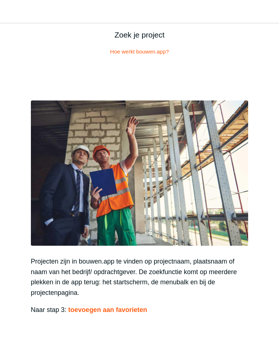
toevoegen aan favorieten (106, 309)
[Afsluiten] (11, 11)
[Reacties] (139, 78)
